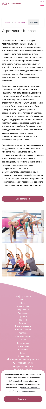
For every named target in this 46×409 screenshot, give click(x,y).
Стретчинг (23, 350)
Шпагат (23, 353)
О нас (23, 300)
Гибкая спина (23, 346)
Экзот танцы (23, 343)
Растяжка (23, 333)
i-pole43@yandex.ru (23, 366)
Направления (23, 310)
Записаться (22, 199)
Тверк (23, 340)
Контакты (23, 323)
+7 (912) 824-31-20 (23, 363)
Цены (23, 303)
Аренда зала (23, 306)
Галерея (23, 320)
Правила (23, 316)
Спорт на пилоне (23, 329)
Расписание (23, 313)
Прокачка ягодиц (23, 336)
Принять (22, 399)
